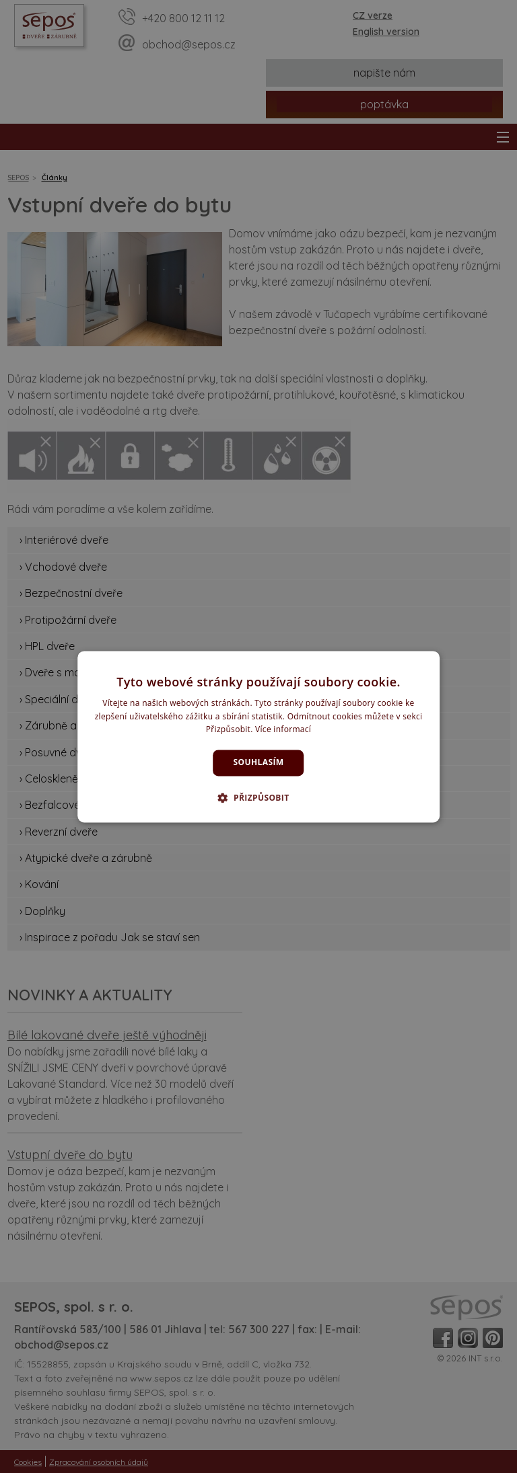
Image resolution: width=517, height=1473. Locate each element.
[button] (258, 797)
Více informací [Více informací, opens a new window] (283, 729)
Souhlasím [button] (259, 762)
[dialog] (258, 736)
